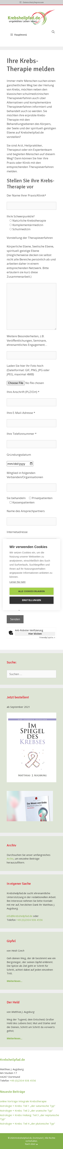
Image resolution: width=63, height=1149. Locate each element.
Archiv (10, 858)
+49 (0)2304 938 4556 (29, 919)
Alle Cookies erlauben (31, 591)
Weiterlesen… (15, 981)
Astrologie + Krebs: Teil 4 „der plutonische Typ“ (27, 1123)
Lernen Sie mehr (17, 582)
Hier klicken (35, 633)
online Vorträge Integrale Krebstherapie (23, 1101)
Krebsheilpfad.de (23, 1138)
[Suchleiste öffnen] (53, 32)
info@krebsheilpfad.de (19, 916)
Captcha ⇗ (47, 637)
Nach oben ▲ (31, 1144)
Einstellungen (31, 600)
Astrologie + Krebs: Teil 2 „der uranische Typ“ (26, 1110)
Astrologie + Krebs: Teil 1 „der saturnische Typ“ (27, 1105)
